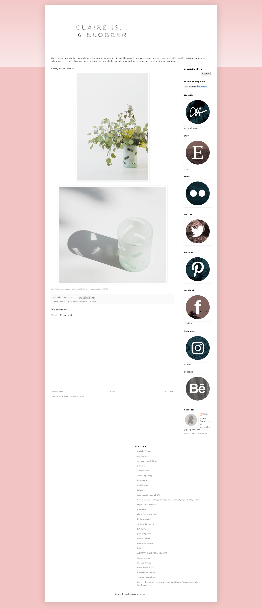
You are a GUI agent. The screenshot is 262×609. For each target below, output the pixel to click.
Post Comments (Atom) (74, 397)
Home (112, 392)
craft (61, 302)
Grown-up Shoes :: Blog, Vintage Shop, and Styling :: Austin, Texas (168, 500)
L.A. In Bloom (143, 529)
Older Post (168, 392)
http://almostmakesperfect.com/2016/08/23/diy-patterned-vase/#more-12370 (79, 289)
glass (70, 302)
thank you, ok (143, 558)
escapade (141, 510)
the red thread (144, 563)
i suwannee (142, 466)
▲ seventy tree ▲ (145, 524)
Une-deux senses (145, 544)
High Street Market (146, 505)
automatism (142, 456)
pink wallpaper (144, 534)
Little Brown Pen (145, 568)
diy (65, 302)
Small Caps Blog (144, 476)
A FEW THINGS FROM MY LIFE (152, 553)
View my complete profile (195, 434)
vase (94, 302)
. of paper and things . (147, 461)
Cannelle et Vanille (146, 573)
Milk (139, 548)
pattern (81, 302)
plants (88, 302)
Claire (205, 414)
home (75, 302)
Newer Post (57, 392)
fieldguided (142, 485)
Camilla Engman (144, 451)
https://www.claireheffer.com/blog (169, 58)
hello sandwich (144, 519)
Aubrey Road (143, 471)
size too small (143, 539)
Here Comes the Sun (146, 514)
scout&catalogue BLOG (148, 495)
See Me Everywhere (146, 578)
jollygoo (141, 490)
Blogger (143, 594)
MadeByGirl (142, 481)
